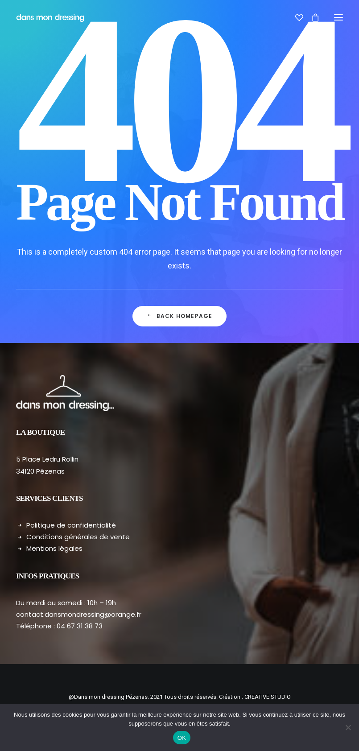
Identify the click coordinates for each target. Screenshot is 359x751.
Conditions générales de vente (78, 536)
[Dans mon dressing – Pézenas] (50, 17)
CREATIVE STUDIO (267, 696)
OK (181, 737)
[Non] (347, 727)
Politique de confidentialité (71, 525)
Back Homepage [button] (180, 316)
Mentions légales (54, 548)
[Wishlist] (295, 17)
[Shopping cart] (311, 17)
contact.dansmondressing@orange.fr (78, 614)
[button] (338, 17)
